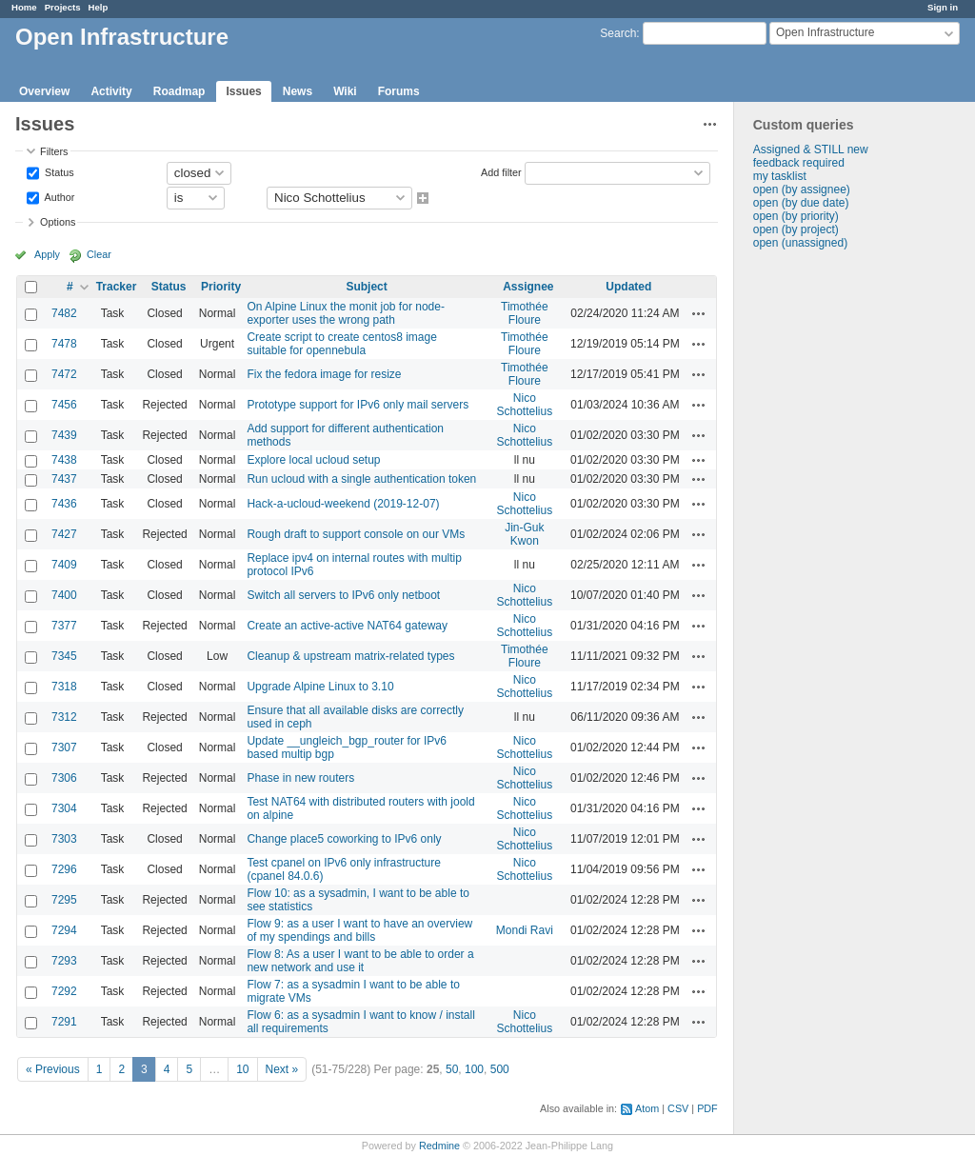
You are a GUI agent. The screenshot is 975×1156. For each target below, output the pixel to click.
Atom (647, 1108)
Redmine (439, 1145)
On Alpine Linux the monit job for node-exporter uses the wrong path (345, 313)
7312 (64, 717)
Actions (698, 313)
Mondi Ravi (524, 930)
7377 (64, 625)
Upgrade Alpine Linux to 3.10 (320, 686)
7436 (64, 503)
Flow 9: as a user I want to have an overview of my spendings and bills (359, 930)
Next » (282, 1069)
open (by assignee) (801, 189)
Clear (99, 254)
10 (242, 1069)
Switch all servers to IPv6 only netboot (343, 595)
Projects (63, 7)
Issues (243, 91)
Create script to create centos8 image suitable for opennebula (341, 343)
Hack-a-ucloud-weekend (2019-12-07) (343, 503)
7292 (64, 991)
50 (452, 1069)
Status (58, 171)
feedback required (799, 162)
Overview (44, 91)
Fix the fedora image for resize (324, 374)
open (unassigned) (800, 242)
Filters (54, 151)
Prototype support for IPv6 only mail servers (357, 404)
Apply (47, 254)
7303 (64, 839)
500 (499, 1069)
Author (58, 196)
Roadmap (179, 91)
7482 (64, 313)
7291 (64, 1021)
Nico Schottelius (525, 404)
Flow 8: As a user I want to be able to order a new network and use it (360, 960)
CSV (677, 1108)
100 (474, 1069)
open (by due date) (801, 202)
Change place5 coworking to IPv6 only (344, 839)
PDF (707, 1108)
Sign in (942, 7)
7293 (64, 960)
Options (57, 222)
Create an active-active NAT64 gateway (347, 625)
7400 (64, 595)
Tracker (116, 286)
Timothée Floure (524, 313)
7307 (64, 747)
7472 (64, 374)
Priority (221, 286)
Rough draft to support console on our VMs (356, 534)
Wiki (345, 91)
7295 (64, 900)
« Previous (53, 1069)
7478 (64, 343)
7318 (64, 686)
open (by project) (796, 229)
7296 (64, 869)
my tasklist (779, 176)
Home (24, 7)
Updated (628, 286)
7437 (64, 479)
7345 (64, 656)
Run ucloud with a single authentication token (361, 479)
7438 (64, 460)
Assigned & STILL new (810, 149)
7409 (64, 564)
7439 (64, 435)
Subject (366, 286)
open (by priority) (796, 216)
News (297, 91)
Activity (110, 91)
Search (618, 33)
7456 (64, 404)
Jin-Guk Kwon (524, 534)
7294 (64, 930)
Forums (399, 91)
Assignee (528, 286)
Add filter (501, 171)
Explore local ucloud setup (313, 460)
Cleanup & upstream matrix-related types (350, 656)
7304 (64, 808)
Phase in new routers (300, 778)
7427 (64, 534)
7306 (64, 778)
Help (99, 7)
